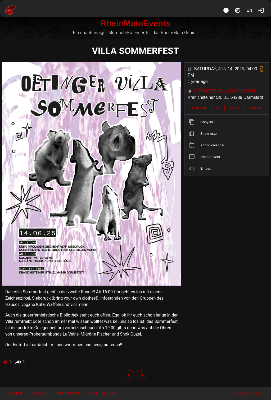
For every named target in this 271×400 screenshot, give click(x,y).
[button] (68, 393)
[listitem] (227, 122)
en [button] (249, 10)
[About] (226, 10)
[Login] (261, 10)
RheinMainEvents (135, 23)
